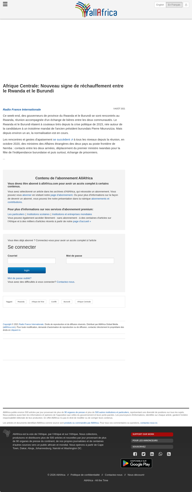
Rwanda (21, 302)
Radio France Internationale (31, 324)
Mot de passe (74, 255)
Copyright (7, 324)
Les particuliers (16, 214)
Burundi (67, 302)
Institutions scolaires (38, 214)
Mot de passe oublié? (19, 278)
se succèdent (61, 139)
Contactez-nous (65, 281)
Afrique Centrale (84, 302)
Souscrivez (139, 447)
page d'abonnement (61, 195)
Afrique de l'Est (37, 302)
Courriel (12, 255)
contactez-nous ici (148, 423)
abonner (27, 195)
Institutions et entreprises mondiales (72, 214)
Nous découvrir (136, 474)
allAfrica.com (9, 327)
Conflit (54, 302)
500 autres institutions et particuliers (112, 412)
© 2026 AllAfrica (56, 474)
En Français (175, 4)
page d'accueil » (82, 221)
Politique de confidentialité (85, 474)
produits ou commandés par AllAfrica (81, 423)
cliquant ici (16, 330)
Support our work (143, 434)
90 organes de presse (74, 412)
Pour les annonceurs (145, 441)
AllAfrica (96, 9)
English (160, 4)
